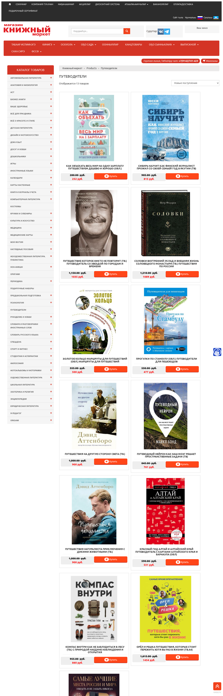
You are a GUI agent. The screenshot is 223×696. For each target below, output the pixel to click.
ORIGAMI (31, 420)
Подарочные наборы (22, 288)
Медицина (31, 227)
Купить (97, 161)
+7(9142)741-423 (188, 61)
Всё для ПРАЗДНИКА (31, 113)
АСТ (31, 92)
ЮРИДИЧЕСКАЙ (112, 672)
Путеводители (18, 310)
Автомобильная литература (31, 77)
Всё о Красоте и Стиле (31, 120)
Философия (31, 363)
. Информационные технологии (120, 691)
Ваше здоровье (31, 106)
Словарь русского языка (31, 334)
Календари (31, 177)
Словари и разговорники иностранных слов (31, 325)
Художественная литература (31, 377)
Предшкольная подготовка (31, 295)
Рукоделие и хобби (31, 316)
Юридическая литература (31, 406)
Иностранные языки (31, 170)
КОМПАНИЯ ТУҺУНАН (42, 4)
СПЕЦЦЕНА (31, 341)
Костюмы (15, 206)
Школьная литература (31, 384)
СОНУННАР (78, 667)
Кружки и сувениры (31, 213)
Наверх (217, 687)
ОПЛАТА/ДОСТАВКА (183, 4)
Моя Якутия (31, 242)
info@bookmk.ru (203, 680)
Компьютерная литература (31, 199)
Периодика (31, 281)
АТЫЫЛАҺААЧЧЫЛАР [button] (136, 4)
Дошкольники (31, 156)
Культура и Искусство (31, 220)
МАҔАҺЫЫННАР (66, 4)
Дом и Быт (31, 142)
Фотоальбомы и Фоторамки (31, 370)
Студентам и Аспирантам (31, 356)
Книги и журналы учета (31, 192)
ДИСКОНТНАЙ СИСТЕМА (107, 4)
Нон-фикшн (31, 266)
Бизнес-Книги (31, 99)
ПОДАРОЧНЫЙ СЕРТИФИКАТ (23, 11)
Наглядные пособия (31, 249)
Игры (31, 163)
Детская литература (31, 127)
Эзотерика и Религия (31, 391)
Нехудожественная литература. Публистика (31, 257)
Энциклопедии (31, 398)
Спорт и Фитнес (31, 348)
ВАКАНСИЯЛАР (160, 4)
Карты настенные (31, 184)
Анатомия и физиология (31, 85)
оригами (15, 274)
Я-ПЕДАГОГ (31, 413)
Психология (31, 302)
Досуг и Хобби (31, 149)
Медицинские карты (31, 234)
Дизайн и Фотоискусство (31, 134)
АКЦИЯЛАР (84, 4)
